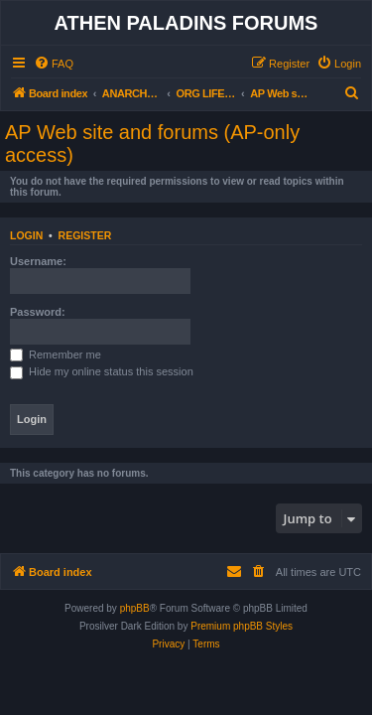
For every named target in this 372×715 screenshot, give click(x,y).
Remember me (55, 354)
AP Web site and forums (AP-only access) (152, 143)
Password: (37, 312)
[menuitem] (53, 63)
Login (26, 235)
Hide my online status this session (101, 371)
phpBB (135, 608)
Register (85, 235)
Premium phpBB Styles (241, 626)
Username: (38, 261)
